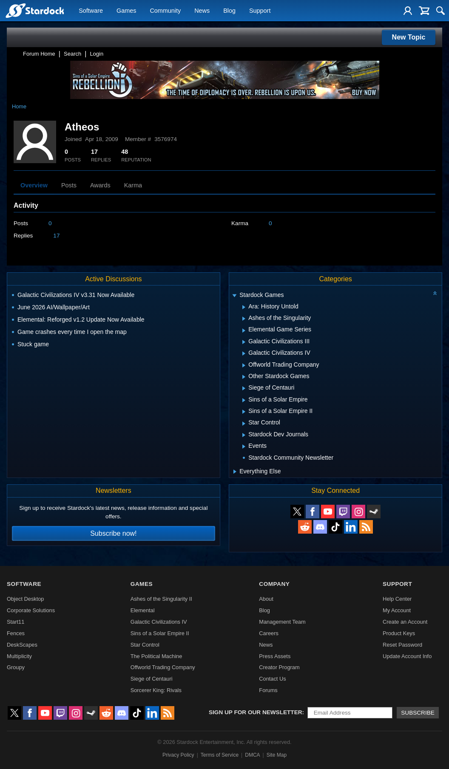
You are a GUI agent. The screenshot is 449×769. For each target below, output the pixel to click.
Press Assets (274, 656)
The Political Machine (156, 656)
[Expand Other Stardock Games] (243, 377)
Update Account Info (407, 656)
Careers (268, 633)
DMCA (252, 755)
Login (96, 54)
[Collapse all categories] (435, 293)
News (202, 11)
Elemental (143, 610)
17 (56, 235)
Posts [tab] (69, 185)
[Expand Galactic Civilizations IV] (243, 353)
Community (165, 11)
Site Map (277, 755)
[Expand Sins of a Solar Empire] (243, 400)
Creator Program (279, 667)
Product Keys (399, 633)
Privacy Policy (178, 755)
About (266, 599)
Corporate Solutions (31, 610)
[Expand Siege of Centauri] (243, 388)
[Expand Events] (243, 446)
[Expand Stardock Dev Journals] (243, 435)
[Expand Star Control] (243, 423)
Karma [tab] (133, 185)
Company (274, 584)
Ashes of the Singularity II (161, 599)
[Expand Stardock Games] (235, 295)
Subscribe (418, 713)
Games (126, 11)
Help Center (397, 599)
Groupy (16, 667)
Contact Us (272, 679)
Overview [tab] (34, 185)
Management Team (282, 622)
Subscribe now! (113, 533)
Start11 (15, 622)
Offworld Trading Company (163, 667)
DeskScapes (22, 645)
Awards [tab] (100, 185)
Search (72, 54)
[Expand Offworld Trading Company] (243, 365)
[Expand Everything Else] (234, 471)
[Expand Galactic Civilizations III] (243, 342)
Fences (16, 633)
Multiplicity (19, 656)
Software (91, 11)
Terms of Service (220, 755)
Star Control (145, 645)
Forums (268, 690)
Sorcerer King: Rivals (156, 690)
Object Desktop (25, 599)
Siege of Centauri (152, 679)
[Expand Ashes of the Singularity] (243, 319)
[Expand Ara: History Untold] (243, 307)
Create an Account (405, 622)
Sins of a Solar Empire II (160, 633)
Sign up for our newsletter (255, 712)
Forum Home (39, 54)
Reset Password (402, 645)
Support (259, 11)
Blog (229, 11)
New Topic (409, 37)
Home (19, 106)
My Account (397, 610)
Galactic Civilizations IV (159, 622)
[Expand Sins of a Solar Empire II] (243, 412)
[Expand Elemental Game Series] (243, 330)
